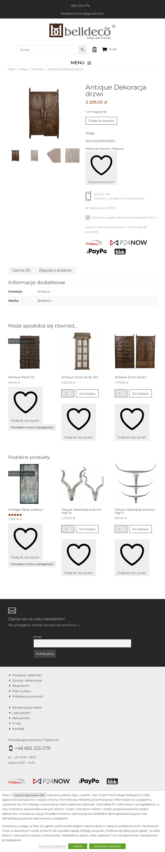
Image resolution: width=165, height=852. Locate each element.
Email (37, 637)
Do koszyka (87, 393)
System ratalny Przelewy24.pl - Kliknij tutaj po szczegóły (116, 229)
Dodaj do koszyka (101, 120)
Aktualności (21, 718)
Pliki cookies (21, 691)
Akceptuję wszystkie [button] (107, 846)
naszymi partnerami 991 (29, 795)
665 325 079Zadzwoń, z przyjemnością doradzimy (115, 197)
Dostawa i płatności (27, 675)
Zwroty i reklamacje (27, 680)
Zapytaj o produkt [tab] (55, 270)
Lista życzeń (21, 713)
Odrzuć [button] (77, 846)
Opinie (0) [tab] (21, 270)
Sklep (23, 69)
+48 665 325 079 (32, 748)
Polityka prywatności (27, 696)
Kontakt (18, 729)
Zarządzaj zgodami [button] (52, 846)
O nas (16, 723)
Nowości (37, 69)
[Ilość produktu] (67, 393)
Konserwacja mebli (27, 707)
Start (11, 69)
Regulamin (21, 686)
